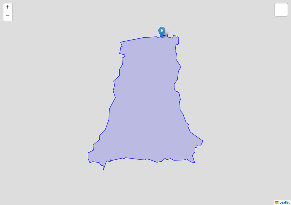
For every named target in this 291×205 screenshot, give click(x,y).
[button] (161, 32)
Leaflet (282, 202)
